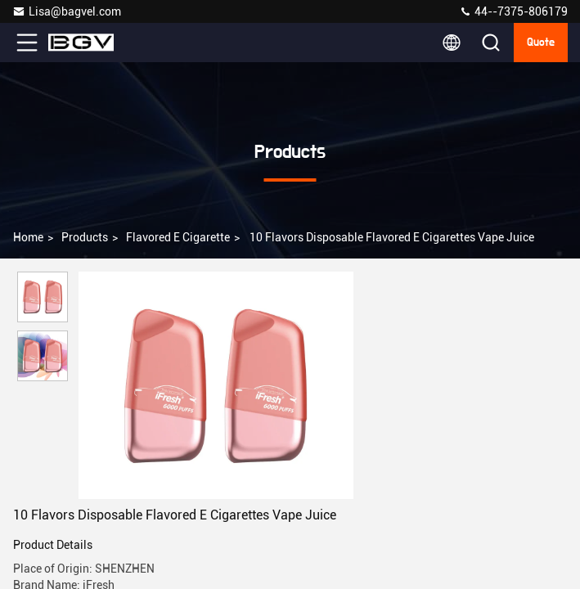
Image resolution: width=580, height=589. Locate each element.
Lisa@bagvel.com (66, 11)
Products (84, 237)
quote (541, 42)
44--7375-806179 (513, 11)
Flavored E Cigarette (178, 237)
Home (28, 237)
